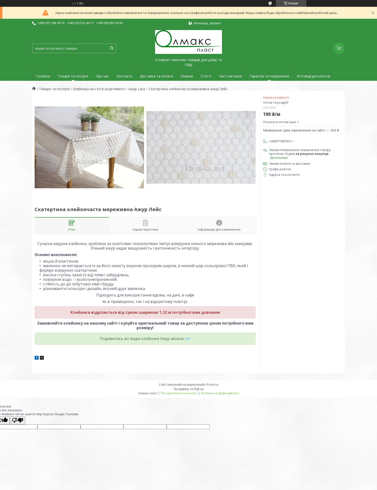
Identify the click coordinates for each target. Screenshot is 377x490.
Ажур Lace (136, 89)
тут (187, 338)
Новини (187, 76)
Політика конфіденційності (220, 393)
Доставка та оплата (156, 76)
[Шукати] (111, 48)
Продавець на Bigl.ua (188, 389)
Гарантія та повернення (269, 76)
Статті (206, 76)
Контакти (124, 76)
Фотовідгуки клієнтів (313, 76)
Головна (43, 76)
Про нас (102, 76)
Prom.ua (212, 385)
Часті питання (230, 76)
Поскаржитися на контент (179, 393)
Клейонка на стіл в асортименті (99, 89)
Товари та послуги (73, 76)
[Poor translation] (17, 420)
